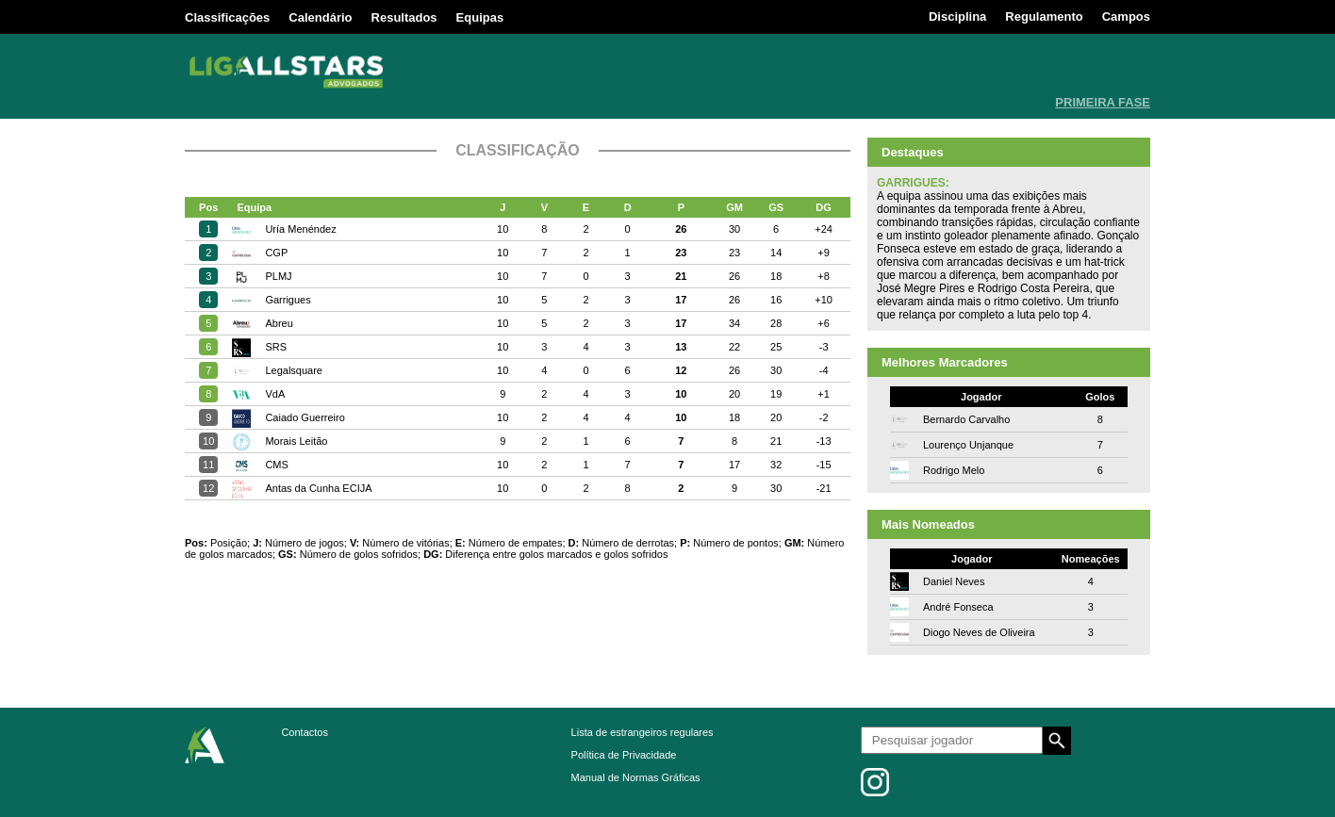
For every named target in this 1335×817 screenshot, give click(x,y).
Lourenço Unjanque (968, 444)
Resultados (404, 17)
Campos (1126, 16)
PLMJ (278, 276)
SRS (276, 346)
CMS (276, 464)
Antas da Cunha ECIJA (318, 488)
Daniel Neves (953, 581)
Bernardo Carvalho (966, 419)
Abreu (278, 323)
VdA (275, 394)
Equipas (480, 17)
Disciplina (957, 16)
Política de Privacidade (624, 754)
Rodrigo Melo (953, 470)
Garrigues (287, 299)
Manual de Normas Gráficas (635, 777)
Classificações (227, 17)
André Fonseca (958, 607)
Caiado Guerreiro (304, 417)
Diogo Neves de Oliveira (979, 632)
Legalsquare (293, 370)
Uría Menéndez (300, 229)
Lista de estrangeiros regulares (642, 732)
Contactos (304, 732)
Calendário (320, 17)
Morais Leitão (296, 441)
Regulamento (1043, 16)
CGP (276, 252)
